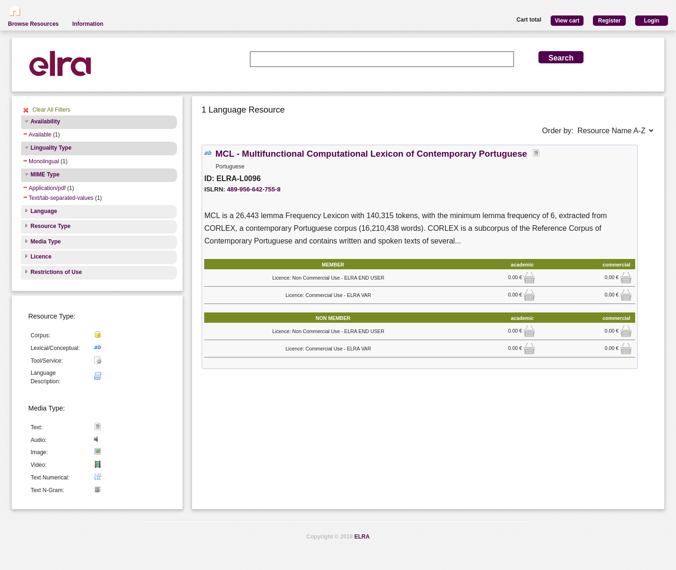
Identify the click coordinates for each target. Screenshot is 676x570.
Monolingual (44, 161)
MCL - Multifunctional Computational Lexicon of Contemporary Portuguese (371, 154)
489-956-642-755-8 (253, 189)
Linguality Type (51, 147)
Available (40, 134)
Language (44, 211)
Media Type (46, 241)
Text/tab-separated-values (61, 198)
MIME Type (45, 174)
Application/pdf (47, 188)
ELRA (362, 536)
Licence (41, 256)
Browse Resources (33, 24)
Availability (45, 121)
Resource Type (50, 226)
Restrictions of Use (56, 272)
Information (87, 24)
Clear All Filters (51, 109)
